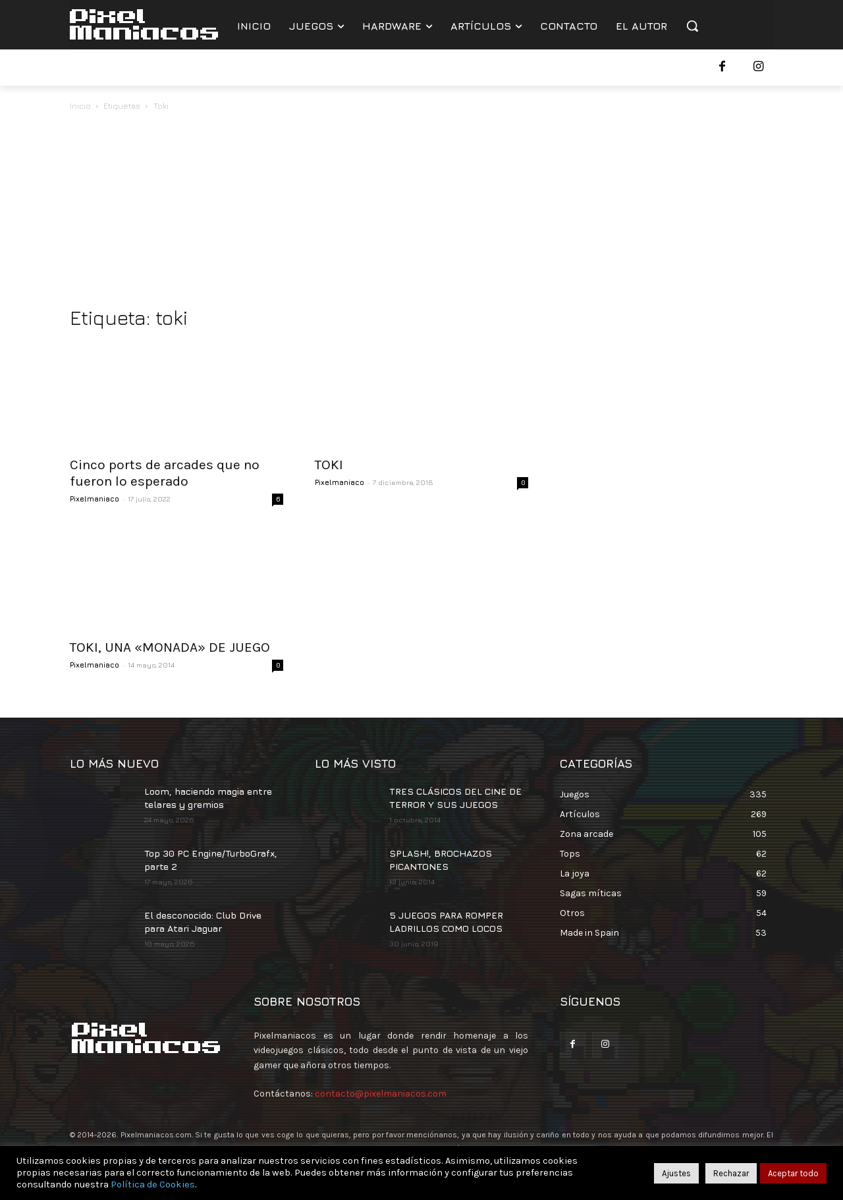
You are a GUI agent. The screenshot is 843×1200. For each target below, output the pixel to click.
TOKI (329, 464)
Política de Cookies (153, 1184)
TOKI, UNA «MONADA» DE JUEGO (170, 647)
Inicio (80, 106)
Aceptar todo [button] (793, 1173)
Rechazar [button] (731, 1173)
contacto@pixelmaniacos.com (381, 1093)
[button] (692, 26)
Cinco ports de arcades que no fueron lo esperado (164, 473)
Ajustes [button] (676, 1173)
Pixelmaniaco (94, 498)
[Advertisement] (421, 212)
